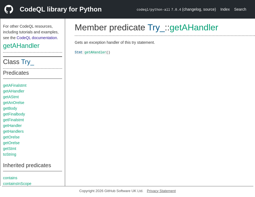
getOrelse (11, 137)
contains (10, 178)
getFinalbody (14, 114)
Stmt (79, 52)
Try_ (27, 61)
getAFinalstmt (15, 85)
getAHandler (21, 45)
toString (9, 154)
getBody (10, 108)
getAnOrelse (13, 102)
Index (225, 9)
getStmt (9, 148)
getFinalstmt (13, 120)
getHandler (12, 125)
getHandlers (13, 131)
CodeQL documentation (37, 38)
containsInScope (17, 183)
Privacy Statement (161, 191)
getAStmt (11, 97)
